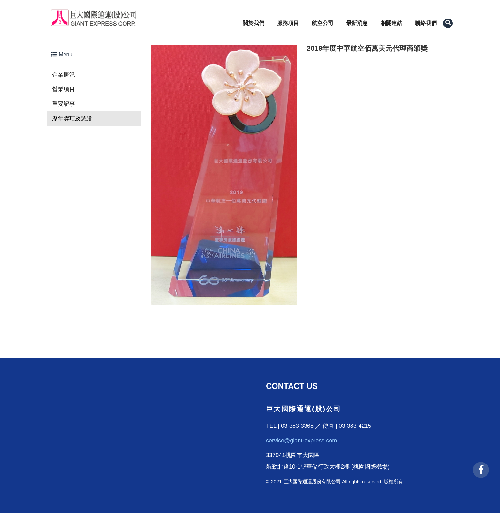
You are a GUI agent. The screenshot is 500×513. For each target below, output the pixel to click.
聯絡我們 (426, 23)
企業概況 (63, 75)
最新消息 (357, 23)
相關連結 (391, 23)
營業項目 (63, 89)
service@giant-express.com (301, 440)
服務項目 (288, 23)
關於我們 (253, 23)
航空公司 (322, 23)
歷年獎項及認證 (72, 118)
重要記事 (63, 104)
